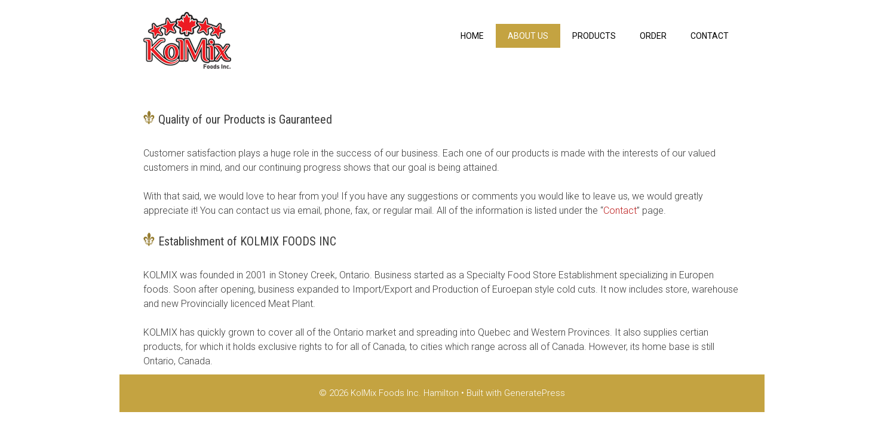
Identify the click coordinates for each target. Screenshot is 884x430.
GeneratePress (534, 393)
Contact (709, 36)
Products (594, 36)
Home (472, 36)
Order (653, 36)
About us (528, 36)
